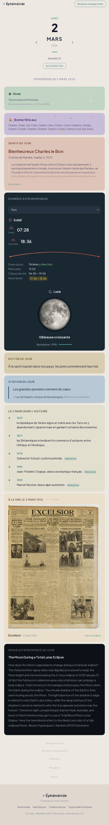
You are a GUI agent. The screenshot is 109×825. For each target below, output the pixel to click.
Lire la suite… (15, 184)
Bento (54, 776)
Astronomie (23, 807)
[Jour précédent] (36, 42)
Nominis (40, 813)
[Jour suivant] (72, 42)
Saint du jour (39, 807)
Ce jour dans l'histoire (80, 807)
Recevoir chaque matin (90, 3)
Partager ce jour (54, 743)
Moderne (54, 767)
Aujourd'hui (54, 65)
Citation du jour (57, 807)
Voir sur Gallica (93, 635)
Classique (54, 758)
